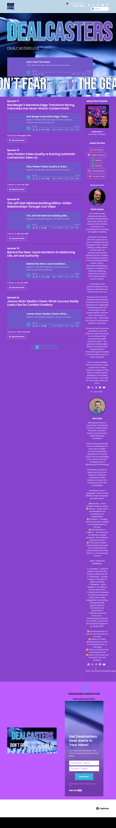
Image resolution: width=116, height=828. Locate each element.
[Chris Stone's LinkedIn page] (99, 398)
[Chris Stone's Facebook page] (92, 398)
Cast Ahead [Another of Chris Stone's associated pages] (97, 402)
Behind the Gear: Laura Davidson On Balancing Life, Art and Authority (41, 255)
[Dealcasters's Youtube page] (101, 5)
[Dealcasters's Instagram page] (97, 5)
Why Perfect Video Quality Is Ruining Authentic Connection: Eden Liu (41, 157)
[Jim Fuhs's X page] (95, 675)
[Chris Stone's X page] (95, 398)
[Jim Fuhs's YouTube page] (102, 675)
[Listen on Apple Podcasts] (96, 159)
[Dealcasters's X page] (92, 5)
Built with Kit (75, 801)
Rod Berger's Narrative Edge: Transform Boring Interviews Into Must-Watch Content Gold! (40, 108)
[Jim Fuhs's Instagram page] (97, 675)
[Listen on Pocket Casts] (96, 186)
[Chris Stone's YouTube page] (102, 398)
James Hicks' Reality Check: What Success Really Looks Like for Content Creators (43, 304)
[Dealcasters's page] (106, 5)
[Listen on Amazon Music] (96, 179)
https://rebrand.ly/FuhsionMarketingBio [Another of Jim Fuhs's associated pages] (97, 680)
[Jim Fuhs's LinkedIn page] (99, 675)
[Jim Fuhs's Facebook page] (92, 675)
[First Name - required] (84, 779)
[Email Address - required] (84, 773)
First (32, 348)
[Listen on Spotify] (96, 166)
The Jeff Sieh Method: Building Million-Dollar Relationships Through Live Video (39, 206)
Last (55, 348)
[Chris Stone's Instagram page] (97, 398)
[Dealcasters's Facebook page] (89, 5)
